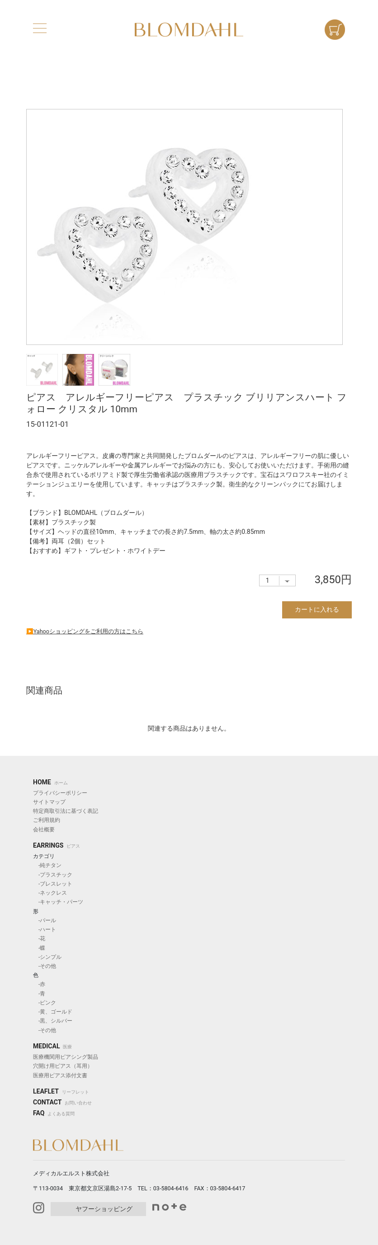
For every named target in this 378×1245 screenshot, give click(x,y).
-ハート (44, 929)
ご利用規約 (46, 820)
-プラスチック (52, 875)
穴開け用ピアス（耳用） (63, 1066)
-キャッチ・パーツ (58, 902)
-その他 (44, 966)
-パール (44, 920)
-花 (39, 938)
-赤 (39, 984)
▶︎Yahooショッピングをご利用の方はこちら (84, 631)
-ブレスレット (52, 884)
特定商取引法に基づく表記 (65, 811)
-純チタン (47, 865)
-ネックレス (50, 893)
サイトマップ (49, 802)
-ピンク (44, 1003)
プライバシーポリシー (60, 793)
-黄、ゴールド (52, 1012)
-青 (39, 993)
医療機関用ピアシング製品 (65, 1057)
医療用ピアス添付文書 (60, 1075)
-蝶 (39, 948)
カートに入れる (317, 609)
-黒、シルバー (52, 1021)
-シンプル (47, 957)
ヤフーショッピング (104, 1208)
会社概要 (44, 829)
